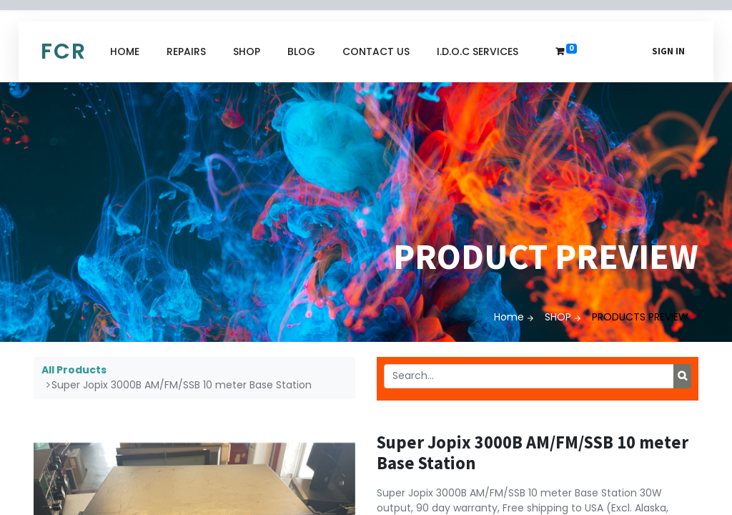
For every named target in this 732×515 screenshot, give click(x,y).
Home (509, 317)
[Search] (682, 376)
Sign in (668, 51)
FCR (63, 51)
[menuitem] (124, 51)
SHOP (558, 317)
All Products (74, 370)
